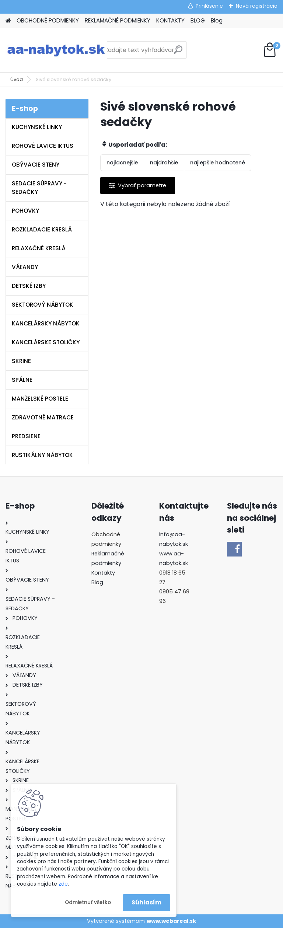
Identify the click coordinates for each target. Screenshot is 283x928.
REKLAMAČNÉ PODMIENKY (117, 20)
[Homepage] (8, 21)
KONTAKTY (170, 20)
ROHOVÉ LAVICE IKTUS (42, 146)
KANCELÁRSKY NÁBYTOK (46, 323)
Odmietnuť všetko (88, 902)
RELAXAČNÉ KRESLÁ (39, 248)
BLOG (198, 20)
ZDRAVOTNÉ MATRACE (43, 417)
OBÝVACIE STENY (35, 164)
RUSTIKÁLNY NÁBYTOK (42, 455)
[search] (178, 52)
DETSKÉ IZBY (29, 286)
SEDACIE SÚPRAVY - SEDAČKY (39, 187)
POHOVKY (25, 210)
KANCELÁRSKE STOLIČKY (46, 342)
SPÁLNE (22, 380)
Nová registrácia (256, 6)
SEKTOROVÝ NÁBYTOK (42, 304)
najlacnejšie (122, 162)
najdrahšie (164, 162)
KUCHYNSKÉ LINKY (37, 127)
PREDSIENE (26, 436)
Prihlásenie (209, 6)
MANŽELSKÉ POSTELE (40, 398)
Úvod (16, 79)
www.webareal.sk (171, 921)
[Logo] (56, 50)
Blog (217, 20)
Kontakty (103, 572)
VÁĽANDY (25, 267)
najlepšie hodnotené (217, 162)
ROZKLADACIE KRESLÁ (42, 229)
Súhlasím (146, 902)
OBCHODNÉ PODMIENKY (48, 20)
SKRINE (21, 361)
